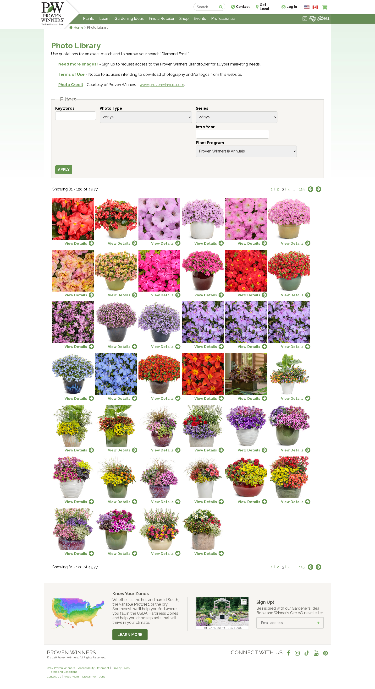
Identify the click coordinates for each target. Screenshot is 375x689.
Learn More (130, 634)
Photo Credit (70, 84)
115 (302, 189)
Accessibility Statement (93, 668)
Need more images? (78, 64)
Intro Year (205, 127)
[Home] (52, 14)
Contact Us (54, 676)
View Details (76, 243)
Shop (184, 18)
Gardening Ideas (129, 18)
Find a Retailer (161, 18)
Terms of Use (71, 74)
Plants (88, 18)
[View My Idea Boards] (316, 19)
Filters (68, 99)
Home (78, 27)
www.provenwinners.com (162, 84)
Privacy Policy (121, 668)
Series (202, 108)
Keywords (65, 108)
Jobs (102, 676)
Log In (292, 7)
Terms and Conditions (63, 671)
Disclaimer (89, 676)
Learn (104, 18)
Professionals (223, 18)
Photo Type (111, 108)
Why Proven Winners (61, 668)
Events (200, 18)
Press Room (71, 676)
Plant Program (210, 143)
